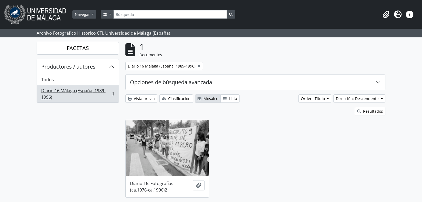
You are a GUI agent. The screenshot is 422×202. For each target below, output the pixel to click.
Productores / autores (68, 66)
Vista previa (141, 98)
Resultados (370, 111)
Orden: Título (313, 98)
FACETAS (78, 48)
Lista (230, 98)
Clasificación (176, 98)
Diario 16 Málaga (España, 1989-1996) (77, 94)
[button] (386, 14)
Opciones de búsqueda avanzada (171, 82)
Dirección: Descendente (358, 98)
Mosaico (208, 98)
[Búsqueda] (170, 14)
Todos (47, 80)
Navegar (83, 14)
